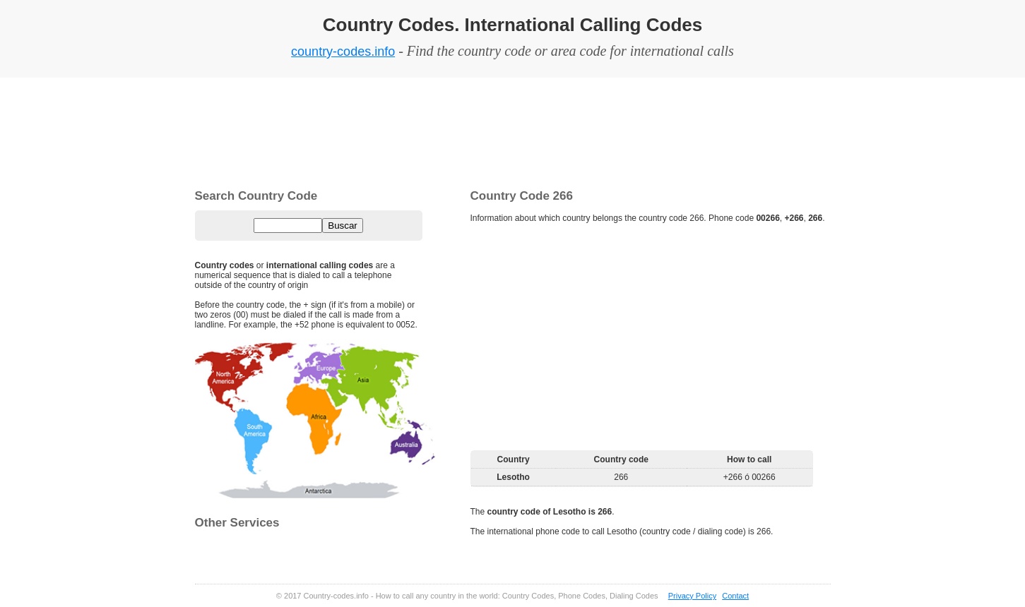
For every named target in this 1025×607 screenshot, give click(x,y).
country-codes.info (343, 51)
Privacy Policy (692, 595)
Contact (735, 595)
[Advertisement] (513, 130)
